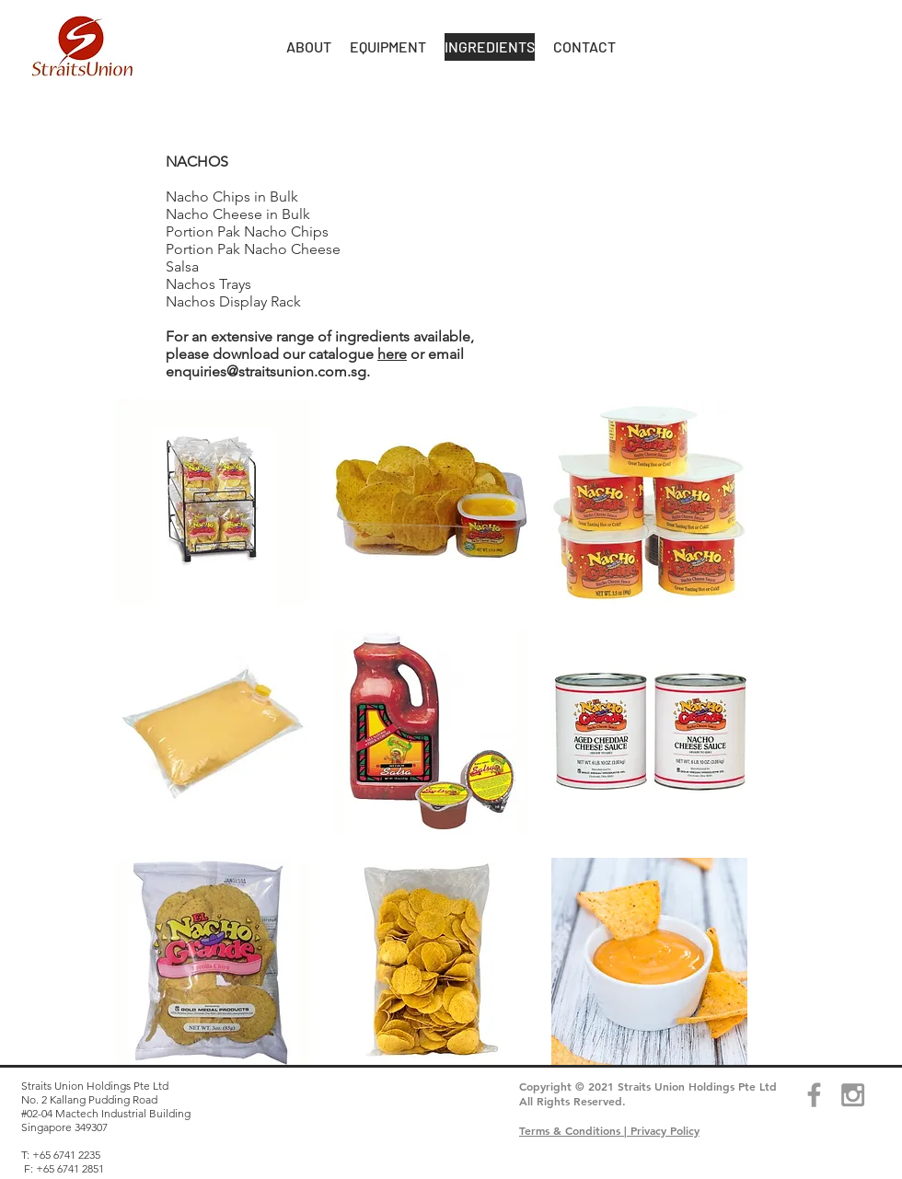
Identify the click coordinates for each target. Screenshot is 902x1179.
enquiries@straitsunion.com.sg (266, 371)
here (392, 354)
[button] (308, 47)
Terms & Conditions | (574, 1130)
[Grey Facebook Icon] (814, 1095)
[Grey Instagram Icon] (853, 1095)
